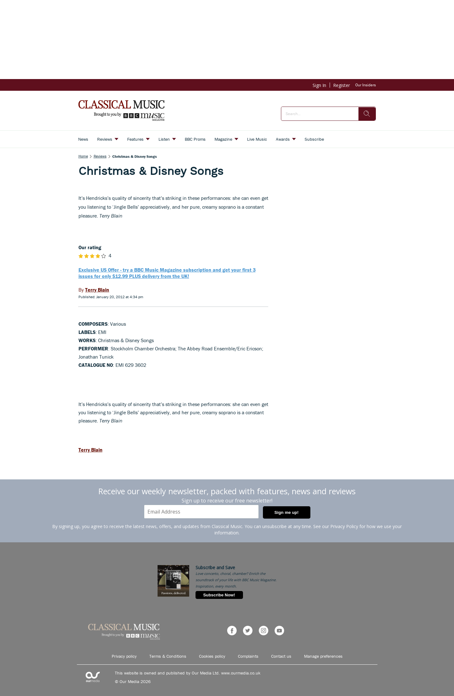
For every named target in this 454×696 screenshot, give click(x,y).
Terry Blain (90, 450)
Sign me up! (286, 512)
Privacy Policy (344, 526)
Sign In (319, 85)
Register (341, 85)
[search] (367, 113)
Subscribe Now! (219, 595)
